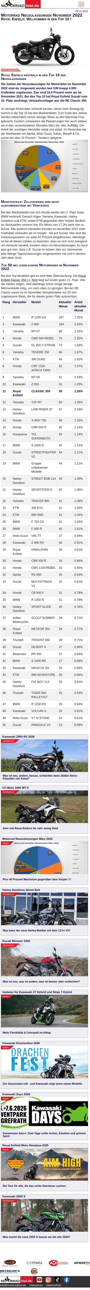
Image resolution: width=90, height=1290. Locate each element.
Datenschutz (53, 1285)
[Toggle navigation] (81, 4)
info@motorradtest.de (13, 1285)
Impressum (36, 1285)
